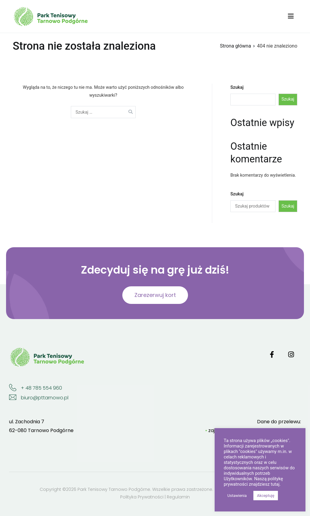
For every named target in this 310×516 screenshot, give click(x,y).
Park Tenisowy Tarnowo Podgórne (114, 489)
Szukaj (236, 87)
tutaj (275, 484)
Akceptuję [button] (265, 495)
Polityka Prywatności (141, 497)
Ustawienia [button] (237, 495)
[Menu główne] (291, 16)
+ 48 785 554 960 (41, 388)
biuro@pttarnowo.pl (44, 397)
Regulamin (178, 497)
